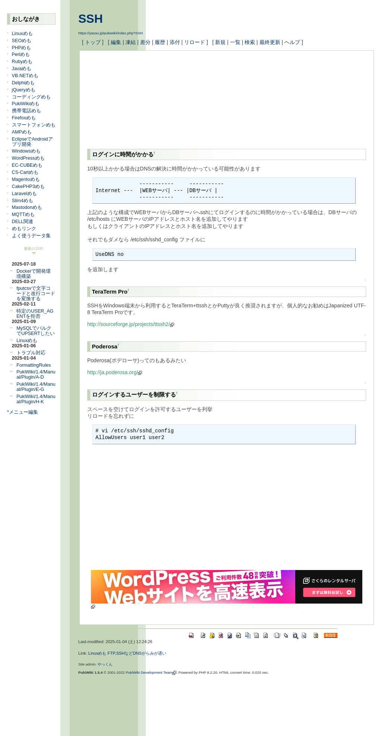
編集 (116, 42)
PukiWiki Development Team (151, 672)
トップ (93, 42)
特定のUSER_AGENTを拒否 (34, 314)
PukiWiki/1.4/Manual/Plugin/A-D (35, 374)
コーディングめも (31, 97)
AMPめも (22, 132)
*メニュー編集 (22, 412)
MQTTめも (23, 214)
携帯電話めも (26, 110)
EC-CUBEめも (27, 165)
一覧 (235, 42)
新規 (220, 42)
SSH (90, 18)
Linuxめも (22, 33)
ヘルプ (292, 42)
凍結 (130, 42)
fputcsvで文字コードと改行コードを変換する (35, 293)
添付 (175, 42)
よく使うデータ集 (31, 235)
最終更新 (269, 42)
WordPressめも (28, 158)
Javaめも (22, 68)
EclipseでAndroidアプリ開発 (32, 142)
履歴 (160, 42)
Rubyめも (22, 61)
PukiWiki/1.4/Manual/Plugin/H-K (35, 399)
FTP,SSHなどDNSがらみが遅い (137, 653)
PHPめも (21, 47)
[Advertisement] (125, 95)
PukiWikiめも (26, 103)
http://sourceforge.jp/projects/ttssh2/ (130, 324)
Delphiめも (23, 82)
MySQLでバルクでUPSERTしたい (35, 331)
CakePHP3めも (28, 186)
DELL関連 (23, 221)
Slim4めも (23, 200)
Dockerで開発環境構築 (33, 274)
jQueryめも (23, 90)
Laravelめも (24, 193)
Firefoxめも (24, 117)
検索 (250, 42)
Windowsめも (26, 151)
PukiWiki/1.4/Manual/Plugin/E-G (35, 387)
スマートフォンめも (34, 125)
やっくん (105, 664)
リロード (194, 42)
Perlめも (21, 54)
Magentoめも (26, 179)
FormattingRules (33, 365)
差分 (145, 42)
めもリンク (24, 228)
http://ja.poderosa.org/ (114, 372)
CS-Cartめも (25, 172)
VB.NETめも (25, 75)
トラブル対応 (30, 353)
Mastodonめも (27, 207)
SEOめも (22, 40)
